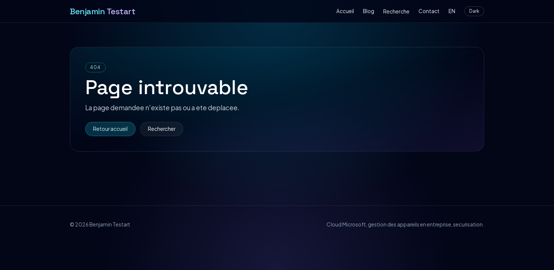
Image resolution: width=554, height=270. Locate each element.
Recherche (396, 11)
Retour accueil (110, 129)
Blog (368, 11)
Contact (429, 11)
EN (452, 11)
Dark (474, 11)
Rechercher (161, 129)
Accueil (345, 11)
